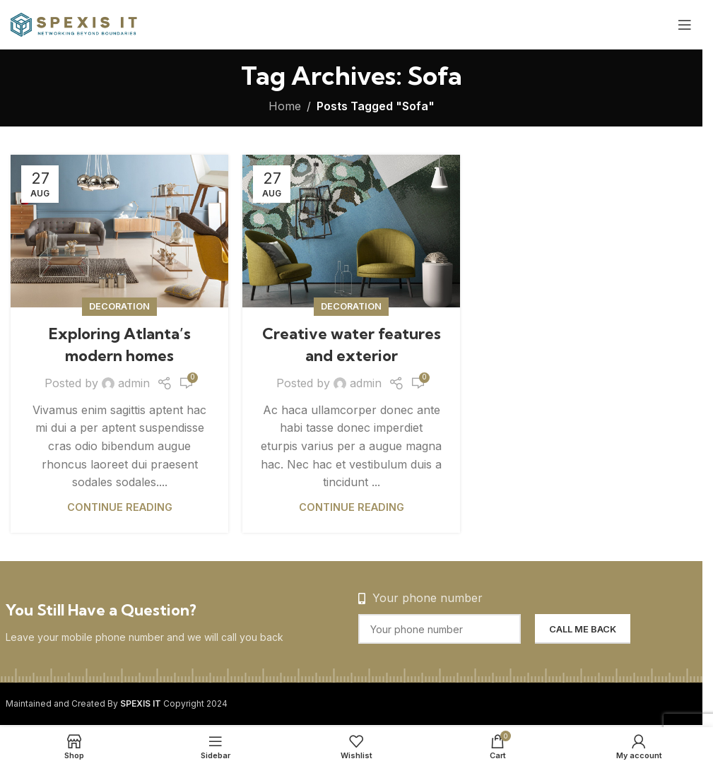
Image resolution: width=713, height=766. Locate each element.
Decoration (119, 306)
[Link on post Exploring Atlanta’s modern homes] (119, 231)
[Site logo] (74, 23)
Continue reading (119, 507)
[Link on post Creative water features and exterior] (351, 231)
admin (134, 383)
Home (285, 106)
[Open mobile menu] (685, 25)
